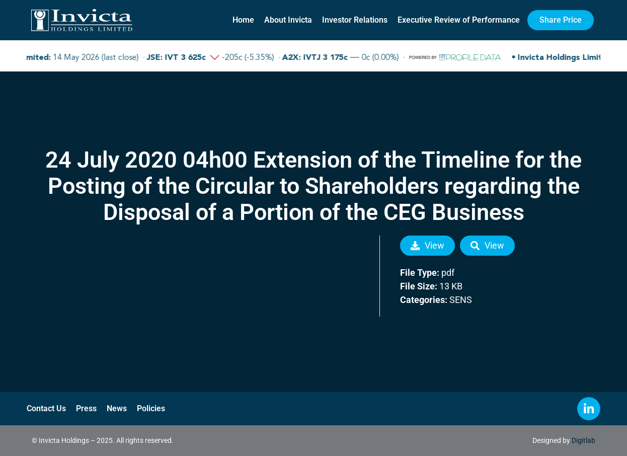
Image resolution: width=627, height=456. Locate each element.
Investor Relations (354, 20)
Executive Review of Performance (459, 20)
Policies (151, 408)
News (117, 408)
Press (86, 408)
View (427, 245)
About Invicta (288, 20)
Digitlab (583, 440)
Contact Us (46, 408)
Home (243, 20)
